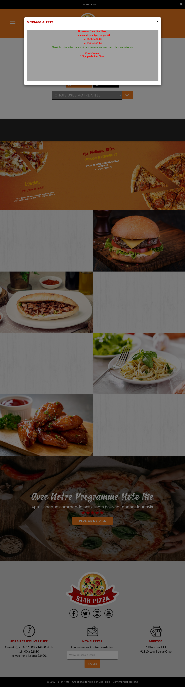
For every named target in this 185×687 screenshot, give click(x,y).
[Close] (157, 21)
